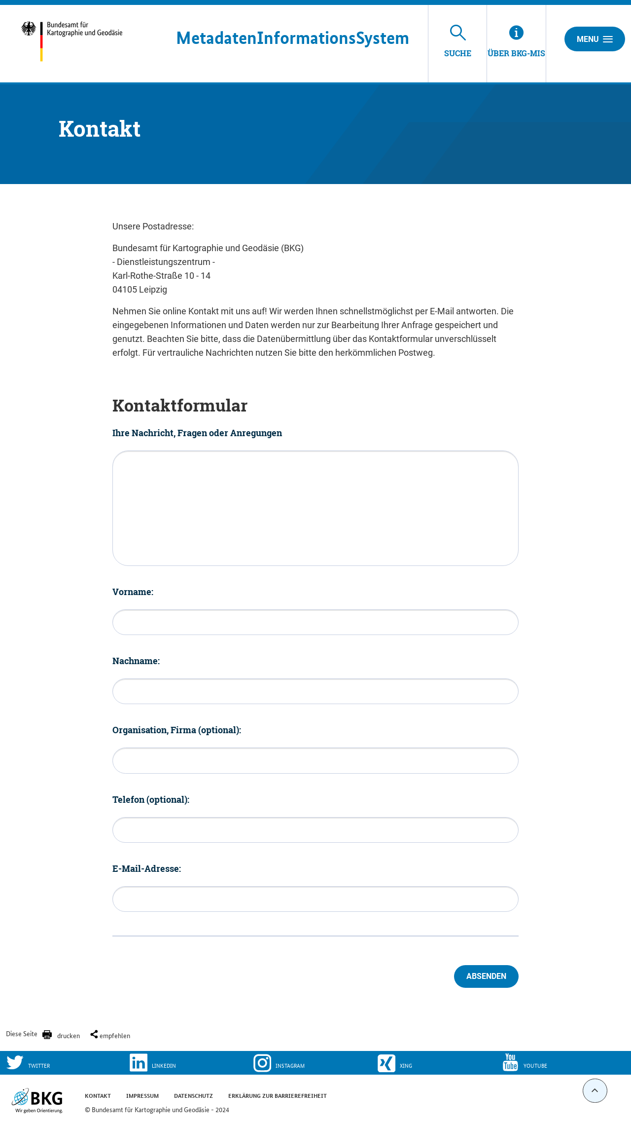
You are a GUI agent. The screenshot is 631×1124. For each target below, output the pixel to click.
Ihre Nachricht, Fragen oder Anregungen (197, 433)
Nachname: (136, 661)
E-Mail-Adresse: (146, 868)
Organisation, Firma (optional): (176, 730)
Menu (595, 39)
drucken (68, 1035)
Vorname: (132, 592)
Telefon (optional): (150, 799)
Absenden (486, 976)
